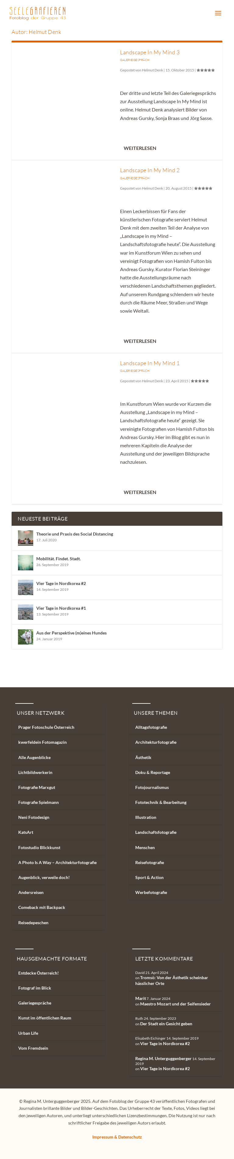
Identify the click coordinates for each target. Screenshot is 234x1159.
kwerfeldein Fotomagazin (42, 742)
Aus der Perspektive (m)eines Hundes (71, 632)
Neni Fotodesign (33, 817)
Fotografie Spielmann (38, 802)
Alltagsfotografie (151, 727)
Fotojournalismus (152, 787)
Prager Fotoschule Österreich (46, 727)
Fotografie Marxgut (36, 787)
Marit (140, 998)
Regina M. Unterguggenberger (163, 1058)
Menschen (145, 847)
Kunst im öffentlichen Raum (44, 1017)
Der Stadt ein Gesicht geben (166, 1023)
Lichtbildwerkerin (35, 772)
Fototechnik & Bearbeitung (160, 802)
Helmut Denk (152, 70)
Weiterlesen (140, 148)
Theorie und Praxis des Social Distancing (74, 533)
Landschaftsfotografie (155, 832)
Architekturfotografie (155, 742)
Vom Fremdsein (33, 1048)
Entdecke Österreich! (38, 973)
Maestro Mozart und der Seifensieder (175, 1003)
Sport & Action (149, 877)
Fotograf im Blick (34, 987)
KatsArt (25, 832)
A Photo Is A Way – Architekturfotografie (57, 862)
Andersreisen (31, 892)
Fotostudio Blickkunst (39, 847)
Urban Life (28, 1033)
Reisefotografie (149, 862)
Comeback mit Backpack (41, 907)
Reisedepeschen (33, 922)
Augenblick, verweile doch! (44, 877)
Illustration (145, 817)
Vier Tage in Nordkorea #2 (61, 583)
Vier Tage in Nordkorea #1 (61, 608)
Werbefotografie (151, 892)
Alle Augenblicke (34, 757)
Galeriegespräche (34, 1002)
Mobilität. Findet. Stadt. (58, 558)
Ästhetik (143, 757)
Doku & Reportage (152, 772)
